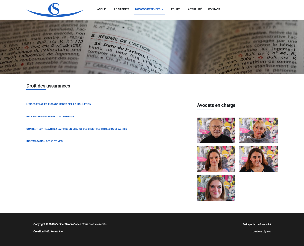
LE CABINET (121, 9)
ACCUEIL (102, 9)
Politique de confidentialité (257, 224)
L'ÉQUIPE (174, 9)
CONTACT (214, 9)
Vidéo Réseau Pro (53, 231)
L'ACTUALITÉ (194, 9)
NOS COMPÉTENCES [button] (148, 9)
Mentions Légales (261, 231)
